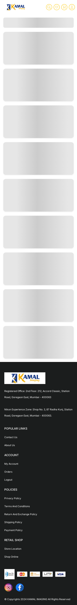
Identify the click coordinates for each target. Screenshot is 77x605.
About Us (9, 445)
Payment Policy (13, 530)
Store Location (12, 548)
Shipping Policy (13, 522)
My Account (11, 463)
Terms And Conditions (17, 506)
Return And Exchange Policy (20, 514)
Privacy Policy (12, 498)
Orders (8, 471)
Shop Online (11, 556)
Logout (8, 479)
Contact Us (10, 437)
